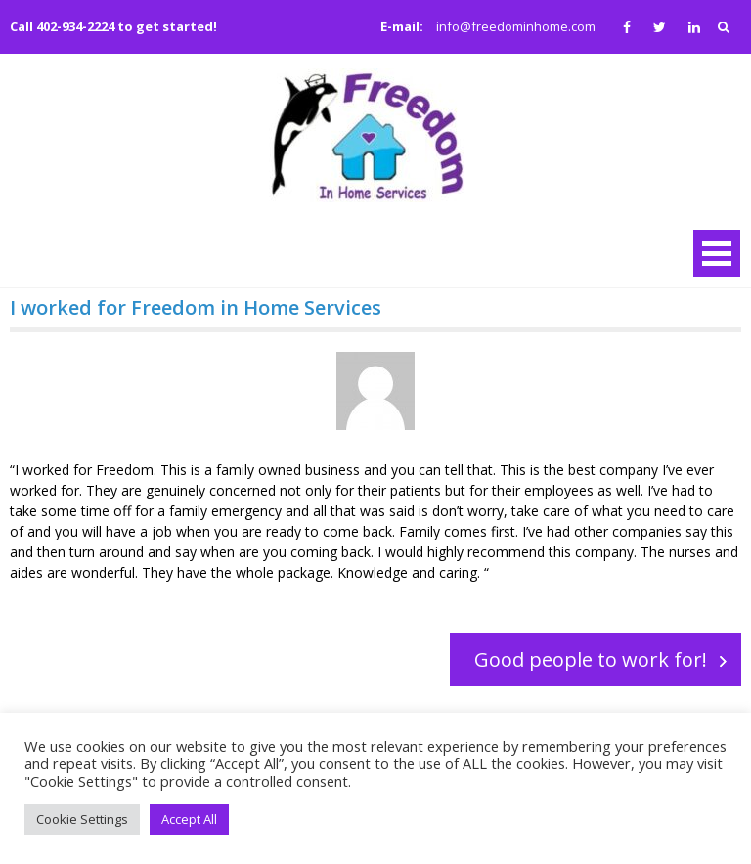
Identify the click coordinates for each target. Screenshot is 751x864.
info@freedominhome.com (516, 26)
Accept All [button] (189, 819)
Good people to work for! (590, 659)
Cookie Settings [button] (82, 819)
